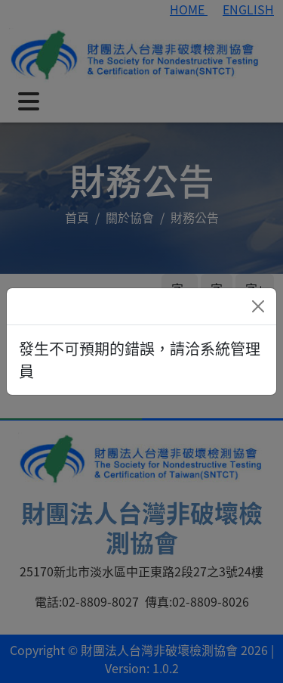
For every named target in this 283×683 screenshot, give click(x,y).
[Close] (258, 306)
